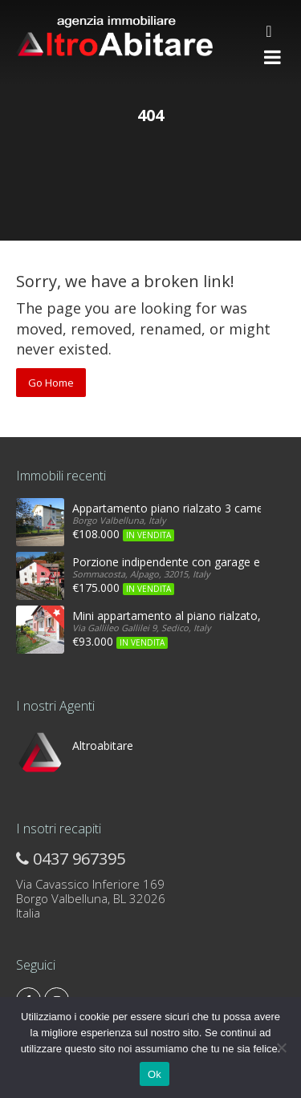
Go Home (51, 382)
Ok (154, 1074)
